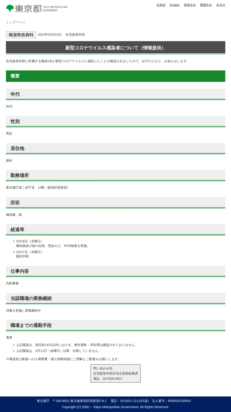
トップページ (15, 22)
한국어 (220, 5)
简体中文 (190, 5)
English (175, 5)
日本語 (161, 5)
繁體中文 (206, 5)
